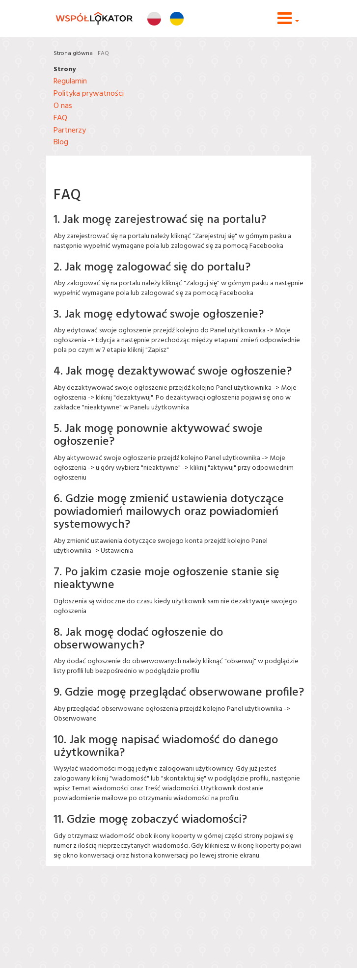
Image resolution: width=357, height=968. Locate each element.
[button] (288, 22)
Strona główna (73, 53)
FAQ (103, 53)
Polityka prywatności (89, 93)
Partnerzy (70, 130)
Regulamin (70, 81)
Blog (61, 142)
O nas (63, 106)
